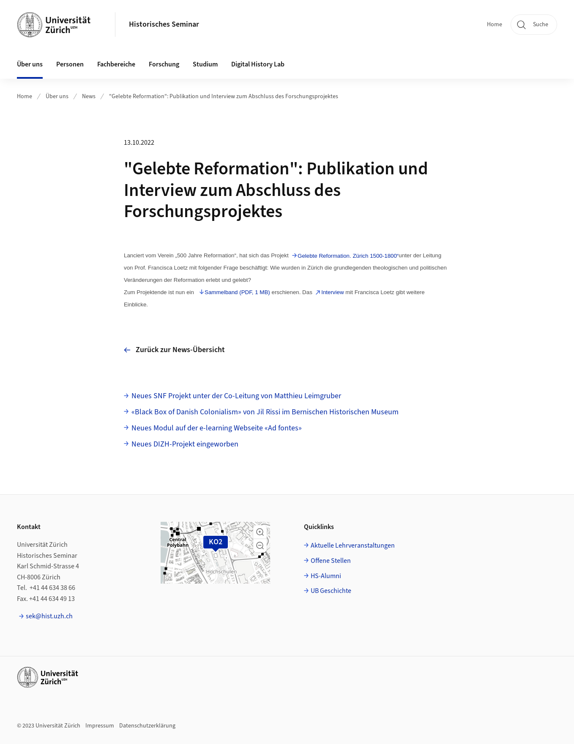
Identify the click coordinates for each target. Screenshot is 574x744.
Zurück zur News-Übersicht (174, 349)
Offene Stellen (331, 560)
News (89, 96)
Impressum (99, 726)
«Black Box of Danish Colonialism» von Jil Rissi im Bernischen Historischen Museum (265, 412)
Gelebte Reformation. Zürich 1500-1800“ (348, 256)
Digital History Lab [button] (257, 64)
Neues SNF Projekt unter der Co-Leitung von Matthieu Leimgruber (236, 396)
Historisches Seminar (164, 24)
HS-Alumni (326, 576)
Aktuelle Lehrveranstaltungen (353, 545)
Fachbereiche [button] (116, 64)
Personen (70, 64)
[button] (260, 532)
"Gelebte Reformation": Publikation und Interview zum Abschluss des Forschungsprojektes (223, 96)
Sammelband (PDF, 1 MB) (237, 292)
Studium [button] (205, 64)
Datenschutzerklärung (147, 726)
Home (494, 24)
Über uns (57, 96)
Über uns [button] (30, 64)
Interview (332, 292)
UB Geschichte (331, 590)
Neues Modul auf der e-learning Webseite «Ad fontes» (216, 428)
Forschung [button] (164, 64)
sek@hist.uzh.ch (49, 616)
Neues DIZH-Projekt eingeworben (184, 444)
